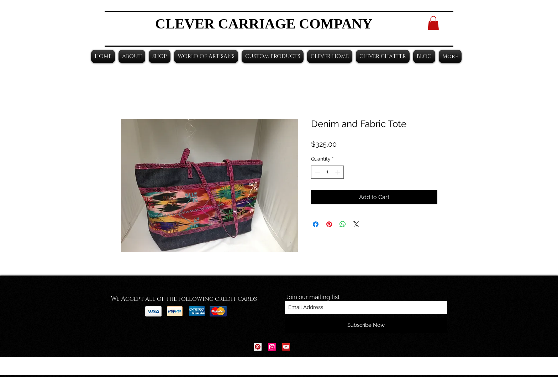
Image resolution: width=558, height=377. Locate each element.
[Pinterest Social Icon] (258, 347)
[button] (433, 23)
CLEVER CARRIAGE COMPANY (263, 24)
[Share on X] (356, 224)
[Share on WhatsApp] (342, 224)
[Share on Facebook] (315, 224)
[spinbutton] (327, 172)
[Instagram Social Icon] (272, 347)
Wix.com (323, 366)
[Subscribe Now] (366, 325)
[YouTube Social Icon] (286, 347)
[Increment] (338, 172)
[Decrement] (316, 172)
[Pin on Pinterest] (329, 224)
